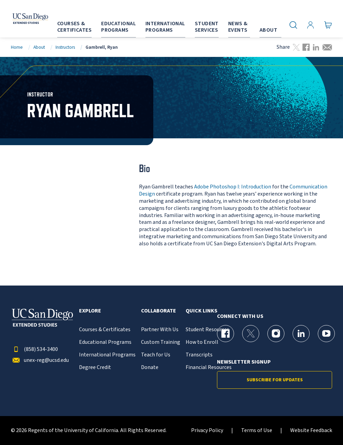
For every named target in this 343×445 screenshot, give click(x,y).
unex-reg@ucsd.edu (40, 360)
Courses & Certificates (104, 329)
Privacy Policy (207, 430)
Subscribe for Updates (275, 380)
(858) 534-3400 (34, 349)
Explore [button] (90, 310)
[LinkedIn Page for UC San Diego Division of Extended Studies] (301, 333)
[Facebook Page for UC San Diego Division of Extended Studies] (225, 333)
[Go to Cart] (328, 25)
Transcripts (199, 354)
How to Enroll (202, 342)
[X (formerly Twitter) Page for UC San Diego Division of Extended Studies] (250, 333)
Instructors (65, 47)
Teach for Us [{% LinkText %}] (155, 354)
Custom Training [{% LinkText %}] (160, 342)
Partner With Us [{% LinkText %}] (159, 329)
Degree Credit (95, 367)
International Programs (107, 354)
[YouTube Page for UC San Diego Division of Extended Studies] (326, 333)
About (39, 47)
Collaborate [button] (158, 310)
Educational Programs (105, 342)
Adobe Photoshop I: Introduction (232, 186)
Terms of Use (256, 430)
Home (17, 47)
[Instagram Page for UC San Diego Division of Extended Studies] (275, 333)
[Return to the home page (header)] (22, 18)
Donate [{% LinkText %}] (149, 367)
